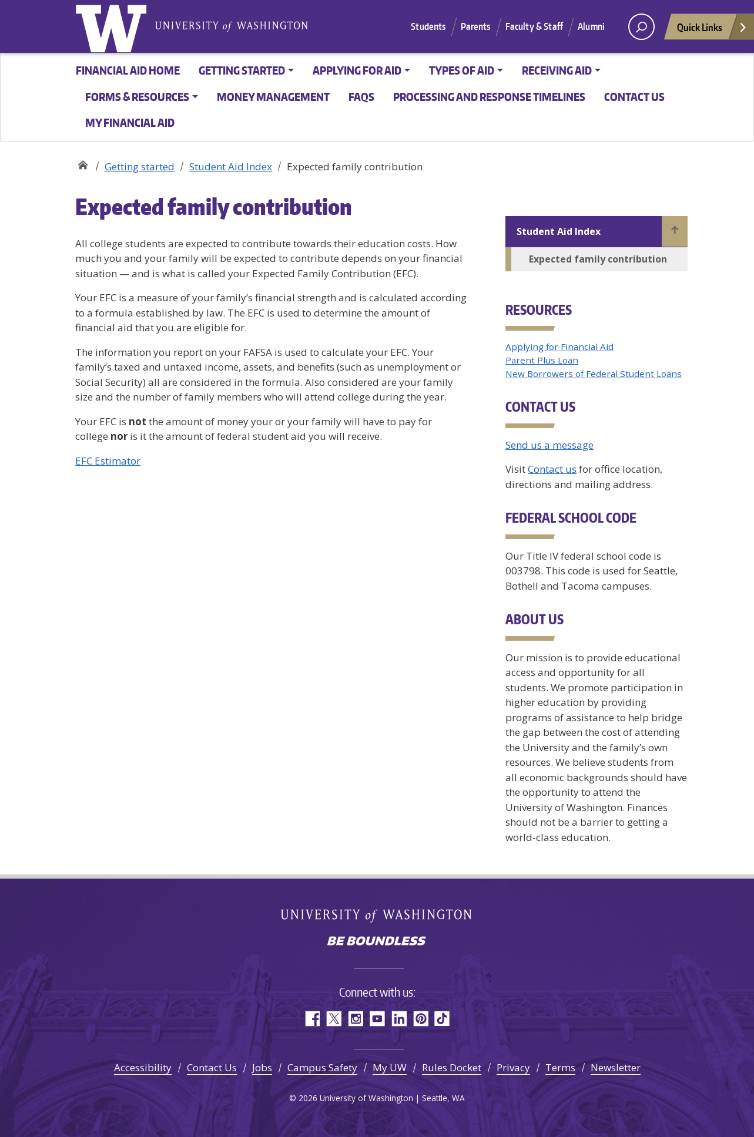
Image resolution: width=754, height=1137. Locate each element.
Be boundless (377, 942)
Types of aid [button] (461, 70)
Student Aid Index (230, 166)
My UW (390, 1067)
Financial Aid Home (128, 70)
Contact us (634, 96)
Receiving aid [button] (557, 70)
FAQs (361, 96)
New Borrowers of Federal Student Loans (593, 373)
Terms (560, 1067)
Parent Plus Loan (541, 360)
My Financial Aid (130, 122)
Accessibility (143, 1067)
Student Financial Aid (82, 162)
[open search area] (641, 27)
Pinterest (420, 1019)
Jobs (262, 1067)
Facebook (312, 1019)
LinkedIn (399, 1019)
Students (428, 26)
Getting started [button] (242, 70)
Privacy (513, 1067)
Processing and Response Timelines (489, 96)
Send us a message (549, 445)
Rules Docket (451, 1067)
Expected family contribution (598, 259)
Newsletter (616, 1067)
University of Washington (113, 26)
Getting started (140, 166)
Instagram (355, 1019)
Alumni (591, 26)
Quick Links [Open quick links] (712, 30)
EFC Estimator (107, 460)
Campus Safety (322, 1067)
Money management (273, 96)
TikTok (442, 1019)
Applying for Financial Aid (559, 346)
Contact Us (212, 1067)
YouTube (377, 1019)
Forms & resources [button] (137, 96)
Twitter (333, 1019)
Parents (476, 26)
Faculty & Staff (534, 26)
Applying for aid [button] (357, 70)
